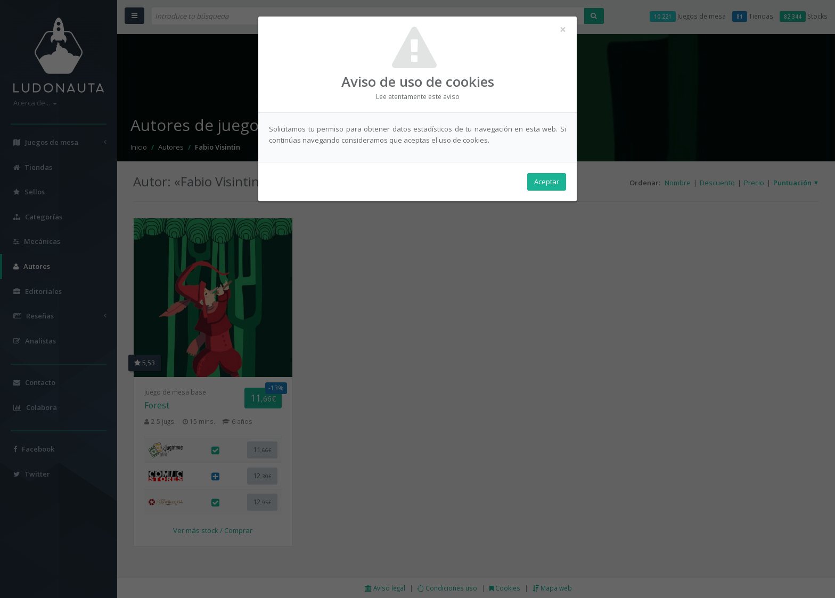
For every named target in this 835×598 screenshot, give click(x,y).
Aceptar (546, 181)
